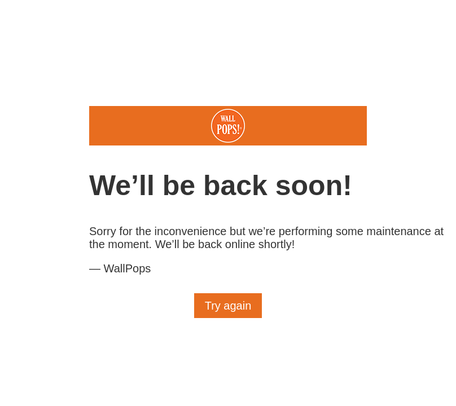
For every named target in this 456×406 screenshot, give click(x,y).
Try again (228, 305)
